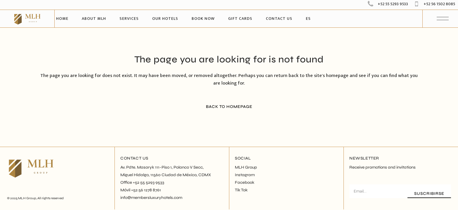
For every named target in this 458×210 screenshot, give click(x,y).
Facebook (244, 182)
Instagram (245, 174)
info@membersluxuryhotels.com (151, 197)
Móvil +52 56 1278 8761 (140, 190)
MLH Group (27, 198)
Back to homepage (229, 106)
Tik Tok (241, 190)
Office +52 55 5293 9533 (142, 182)
